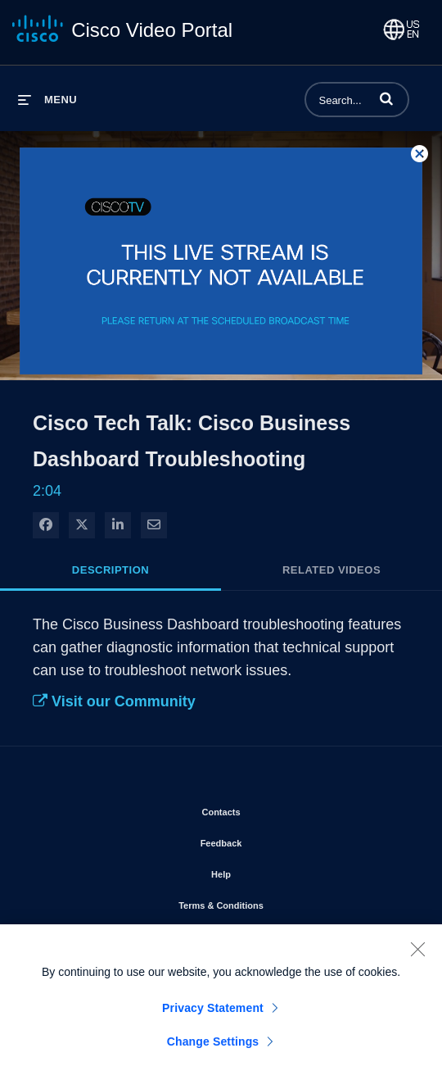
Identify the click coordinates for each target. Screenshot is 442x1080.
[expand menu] (47, 99)
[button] (386, 98)
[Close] (417, 954)
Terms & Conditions (267, 902)
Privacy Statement (213, 1012)
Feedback (268, 840)
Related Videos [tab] (331, 570)
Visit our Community (114, 701)
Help (267, 871)
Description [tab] (110, 570)
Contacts (267, 809)
